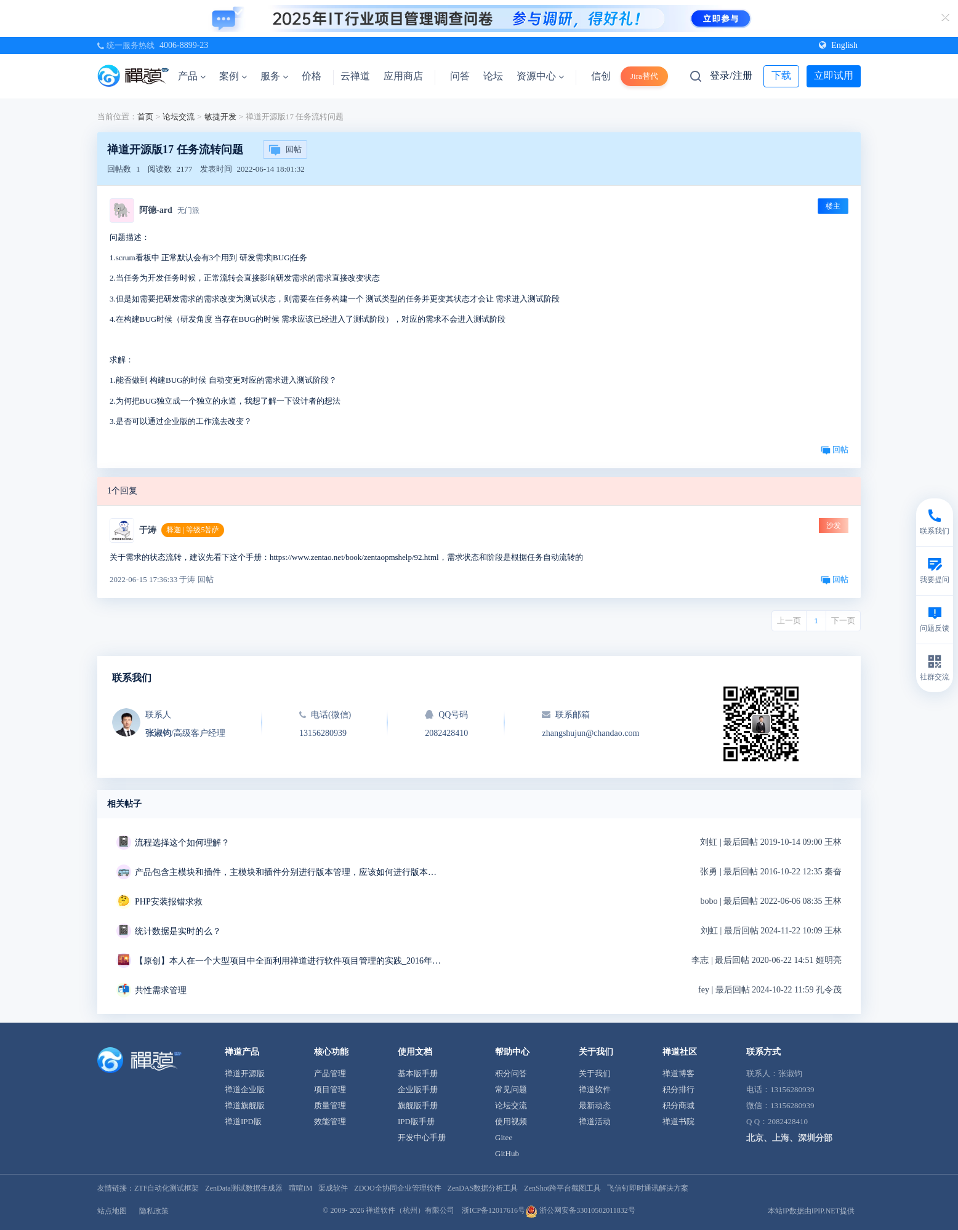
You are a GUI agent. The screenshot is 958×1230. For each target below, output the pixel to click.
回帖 (285, 150)
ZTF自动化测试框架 (166, 1188)
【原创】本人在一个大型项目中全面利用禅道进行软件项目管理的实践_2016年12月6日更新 (289, 960)
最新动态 (595, 1105)
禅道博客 (678, 1073)
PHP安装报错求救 (169, 901)
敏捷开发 (220, 116)
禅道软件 (595, 1089)
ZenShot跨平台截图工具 (562, 1188)
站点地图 (112, 1211)
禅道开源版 (245, 1073)
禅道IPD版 (243, 1121)
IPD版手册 (416, 1121)
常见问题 (511, 1089)
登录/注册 (731, 75)
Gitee (503, 1137)
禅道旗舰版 (245, 1105)
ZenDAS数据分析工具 (483, 1188)
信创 (601, 76)
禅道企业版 (245, 1089)
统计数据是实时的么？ (178, 931)
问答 (460, 76)
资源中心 (540, 76)
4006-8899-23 (183, 45)
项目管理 (330, 1089)
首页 (145, 116)
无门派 (188, 210)
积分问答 (511, 1073)
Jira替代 (644, 76)
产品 (192, 76)
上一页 (789, 620)
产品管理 (330, 1073)
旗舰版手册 (418, 1105)
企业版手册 (418, 1089)
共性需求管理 (161, 990)
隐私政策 (154, 1211)
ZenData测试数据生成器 (243, 1188)
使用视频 (511, 1121)
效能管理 (330, 1121)
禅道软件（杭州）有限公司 (410, 1210)
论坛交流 (179, 116)
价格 (311, 76)
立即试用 (833, 75)
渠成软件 (333, 1188)
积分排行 (678, 1089)
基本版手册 (418, 1073)
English (838, 45)
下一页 (843, 620)
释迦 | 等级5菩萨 (192, 529)
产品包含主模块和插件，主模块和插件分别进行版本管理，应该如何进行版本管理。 (289, 872)
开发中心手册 (422, 1137)
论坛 (493, 76)
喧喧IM (301, 1188)
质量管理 (330, 1105)
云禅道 (355, 76)
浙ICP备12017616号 (493, 1210)
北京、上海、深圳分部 (789, 1138)
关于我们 (595, 1073)
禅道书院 (678, 1121)
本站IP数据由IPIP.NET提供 (811, 1211)
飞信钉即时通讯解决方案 (647, 1188)
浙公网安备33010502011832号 (580, 1210)
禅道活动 (595, 1121)
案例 (233, 76)
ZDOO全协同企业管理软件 (397, 1188)
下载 (781, 75)
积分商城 (678, 1105)
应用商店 (403, 76)
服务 (274, 76)
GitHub (507, 1153)
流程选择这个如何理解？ (182, 842)
